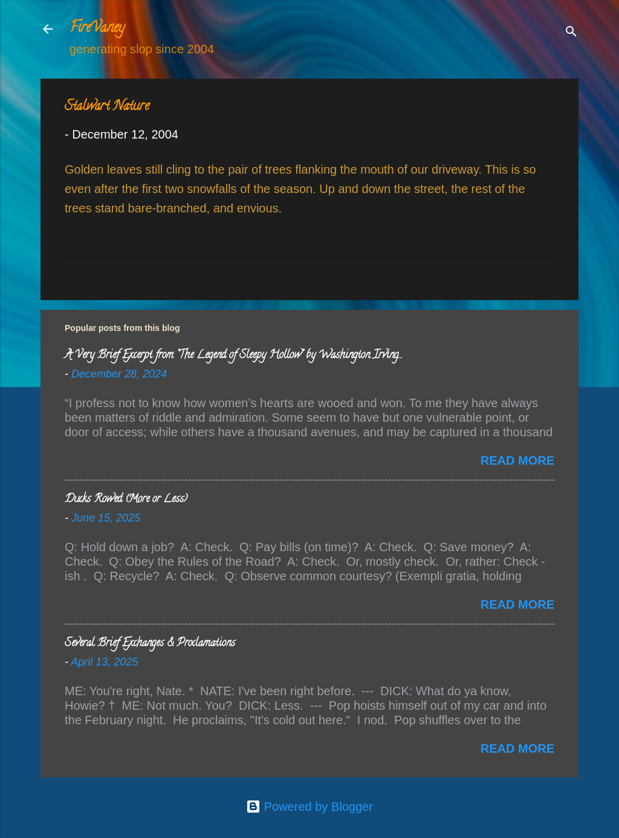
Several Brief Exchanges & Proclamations (150, 643)
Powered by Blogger (309, 806)
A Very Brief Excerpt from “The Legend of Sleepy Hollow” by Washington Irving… (233, 355)
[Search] (571, 33)
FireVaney (97, 29)
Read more (517, 460)
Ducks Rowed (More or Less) (126, 499)
